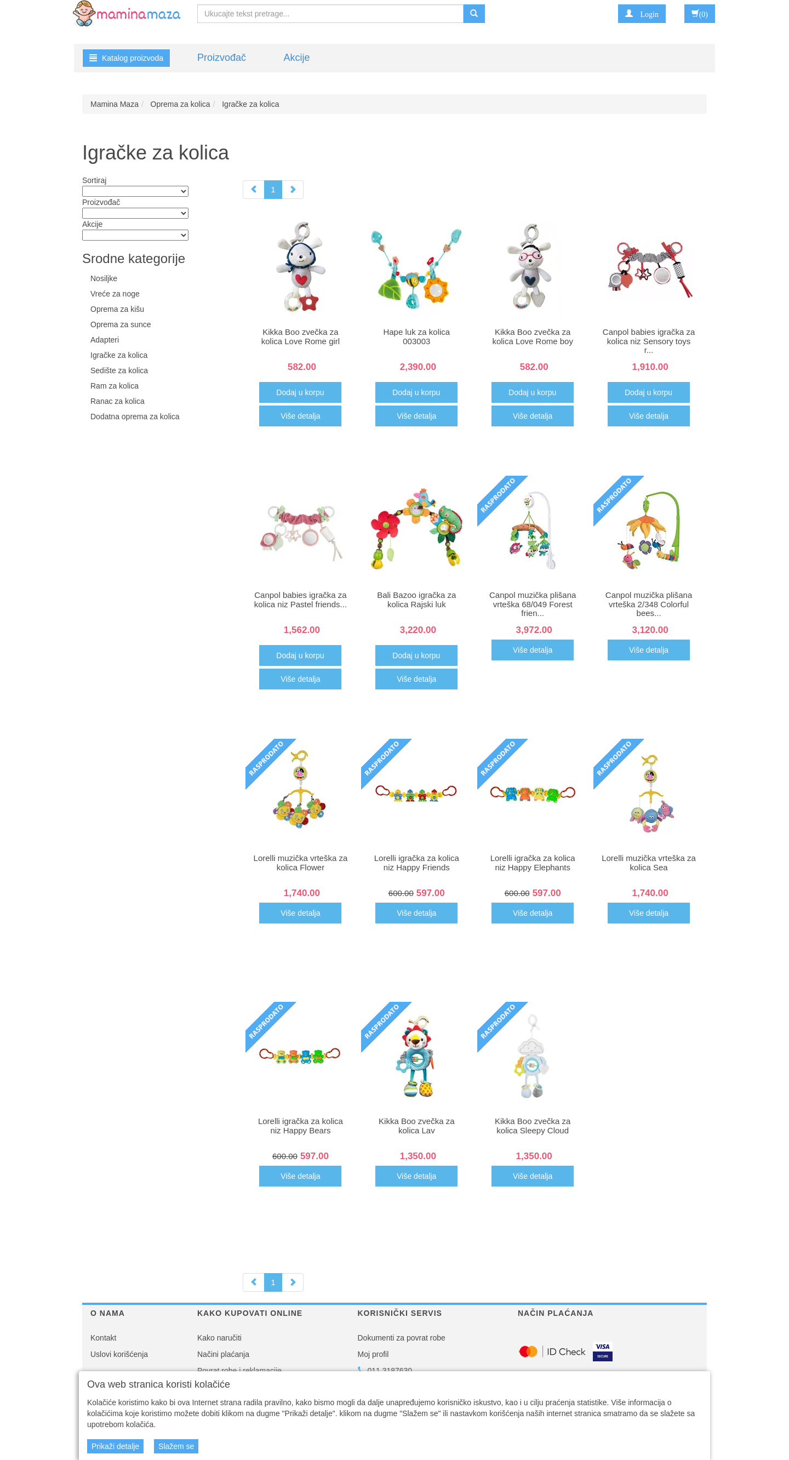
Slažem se (176, 1446)
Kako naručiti (219, 1337)
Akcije (296, 57)
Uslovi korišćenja (119, 1354)
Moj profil (373, 1354)
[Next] (293, 189)
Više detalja (300, 416)
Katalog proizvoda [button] (126, 58)
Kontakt (103, 1337)
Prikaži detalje (115, 1446)
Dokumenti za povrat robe (401, 1337)
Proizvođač (221, 57)
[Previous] (254, 189)
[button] (642, 13)
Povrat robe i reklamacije (239, 1370)
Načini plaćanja (223, 1354)
